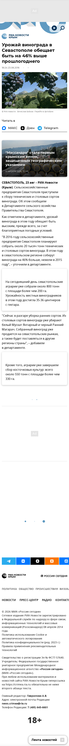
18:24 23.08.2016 (10, 67)
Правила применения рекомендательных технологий (29, 648)
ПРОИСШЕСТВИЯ (47, 589)
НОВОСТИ (9, 600)
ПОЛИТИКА (9, 589)
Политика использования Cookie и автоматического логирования (24, 637)
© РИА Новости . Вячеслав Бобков (17, 111)
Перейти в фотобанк (44, 111)
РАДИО (47, 600)
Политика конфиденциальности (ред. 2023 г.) (31, 643)
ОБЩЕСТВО (26, 589)
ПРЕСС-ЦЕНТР (29, 600)
